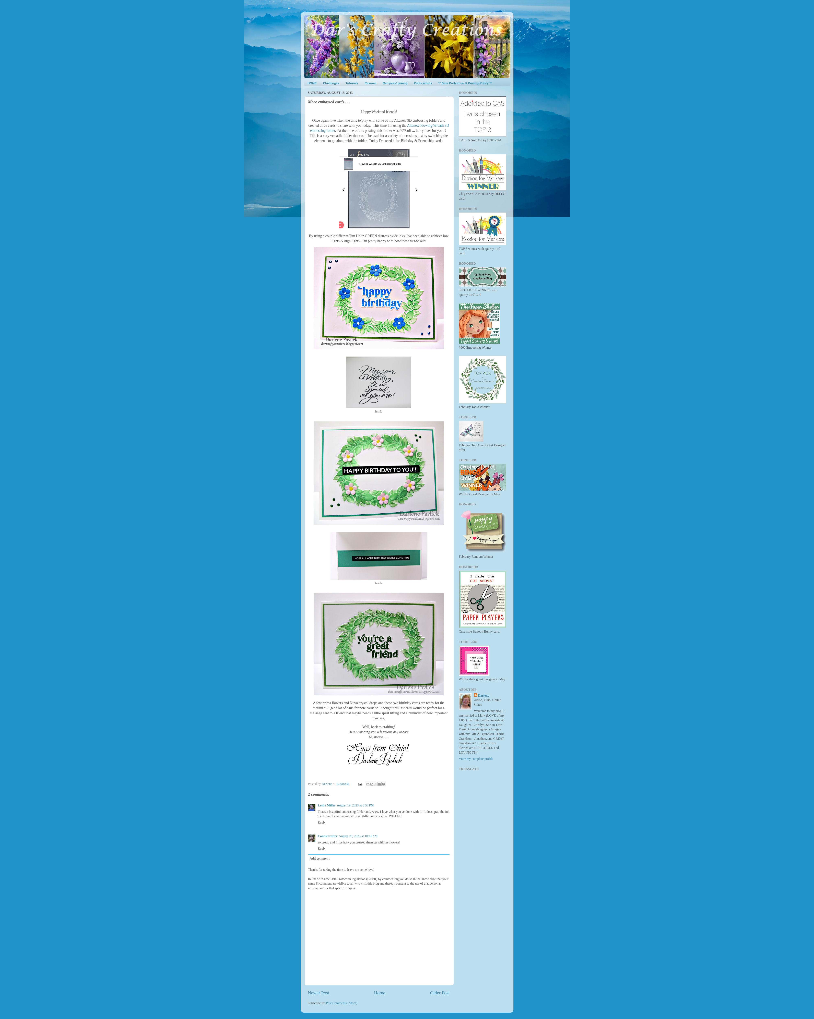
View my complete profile (476, 759)
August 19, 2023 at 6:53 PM (355, 805)
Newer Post (318, 992)
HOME (312, 83)
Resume (370, 83)
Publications (423, 83)
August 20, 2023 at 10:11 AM (358, 836)
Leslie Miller (327, 805)
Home (379, 992)
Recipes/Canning (395, 83)
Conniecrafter (328, 836)
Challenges (331, 83)
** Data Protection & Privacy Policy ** (465, 83)
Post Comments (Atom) (341, 1003)
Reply (322, 822)
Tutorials (352, 83)
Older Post (440, 992)
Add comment (320, 858)
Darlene (483, 695)
